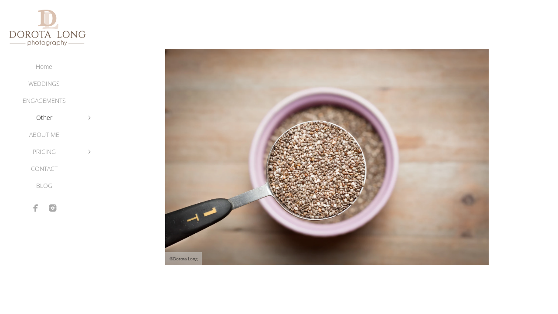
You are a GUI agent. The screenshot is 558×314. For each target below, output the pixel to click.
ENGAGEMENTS (44, 100)
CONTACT (44, 168)
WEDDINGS (44, 83)
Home (44, 66)
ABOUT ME (44, 134)
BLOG (44, 185)
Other (44, 117)
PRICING (44, 151)
